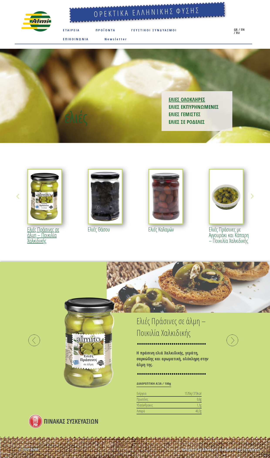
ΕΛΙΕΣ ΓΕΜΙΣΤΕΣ (185, 114)
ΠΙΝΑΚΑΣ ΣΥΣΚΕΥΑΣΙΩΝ (71, 421)
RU (237, 32)
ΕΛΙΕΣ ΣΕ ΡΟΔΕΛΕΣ (187, 121)
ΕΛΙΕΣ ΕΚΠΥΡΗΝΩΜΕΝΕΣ (194, 106)
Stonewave (251, 449)
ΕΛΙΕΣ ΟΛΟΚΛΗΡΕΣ (187, 99)
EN (242, 29)
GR (236, 29)
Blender (209, 449)
